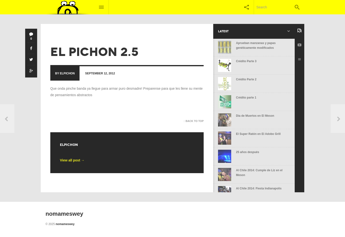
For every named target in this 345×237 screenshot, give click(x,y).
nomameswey (65, 224)
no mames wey (62, 35)
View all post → (72, 160)
